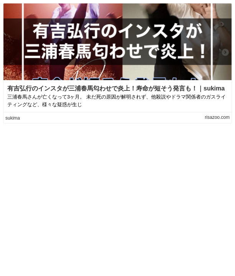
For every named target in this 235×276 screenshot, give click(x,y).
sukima (12, 118)
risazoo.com (217, 117)
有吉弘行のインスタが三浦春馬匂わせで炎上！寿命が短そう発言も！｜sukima (116, 88)
